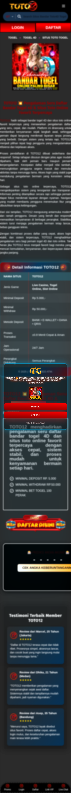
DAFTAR (35, 414)
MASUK (35, 406)
